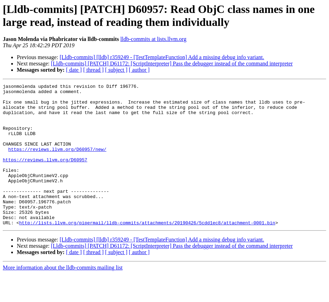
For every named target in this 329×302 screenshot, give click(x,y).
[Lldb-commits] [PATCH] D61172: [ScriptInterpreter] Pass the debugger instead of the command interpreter (172, 63)
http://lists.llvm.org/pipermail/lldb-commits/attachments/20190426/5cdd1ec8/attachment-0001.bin (147, 251)
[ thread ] (93, 70)
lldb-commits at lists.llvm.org (153, 39)
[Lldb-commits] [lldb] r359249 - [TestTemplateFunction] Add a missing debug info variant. (162, 57)
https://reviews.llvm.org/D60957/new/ (57, 163)
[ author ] (139, 70)
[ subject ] (116, 70)
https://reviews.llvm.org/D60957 (45, 175)
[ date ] (74, 70)
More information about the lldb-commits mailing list (63, 296)
